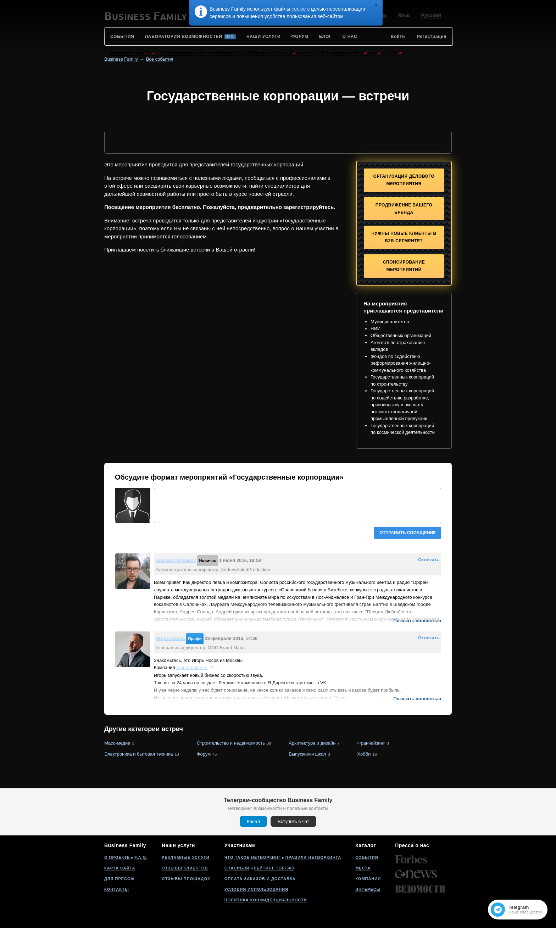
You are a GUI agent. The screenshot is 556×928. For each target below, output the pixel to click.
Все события (159, 59)
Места (363, 868)
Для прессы (119, 879)
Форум (204, 754)
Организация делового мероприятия (404, 180)
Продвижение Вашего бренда (404, 209)
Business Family (121, 59)
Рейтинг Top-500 (274, 868)
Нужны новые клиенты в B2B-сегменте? (403, 237)
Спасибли (237, 868)
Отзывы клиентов (185, 868)
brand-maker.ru (191, 667)
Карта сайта (119, 868)
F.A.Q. (141, 857)
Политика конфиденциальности (265, 900)
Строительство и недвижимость (231, 743)
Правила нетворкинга (313, 857)
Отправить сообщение (407, 532)
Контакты (116, 889)
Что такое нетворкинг (252, 857)
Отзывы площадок (186, 879)
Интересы (367, 889)
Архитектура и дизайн (312, 743)
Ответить (428, 559)
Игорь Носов (170, 638)
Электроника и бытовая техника (138, 754)
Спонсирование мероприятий (404, 266)
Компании (368, 879)
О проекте (117, 857)
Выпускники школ (307, 754)
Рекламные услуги (186, 857)
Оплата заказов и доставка (260, 879)
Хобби (364, 754)
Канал (253, 821)
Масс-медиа (117, 743)
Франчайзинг (371, 743)
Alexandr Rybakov (176, 560)
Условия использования (256, 889)
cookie (298, 9)
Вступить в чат (293, 821)
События (366, 857)
